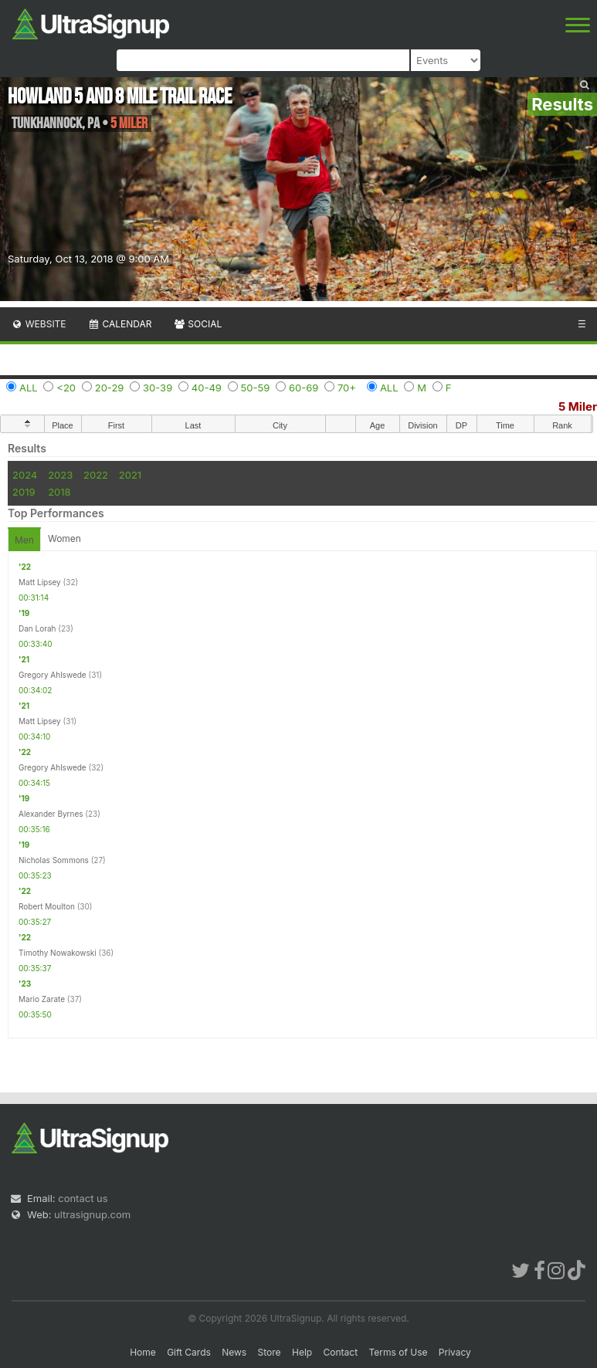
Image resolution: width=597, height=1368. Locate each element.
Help (302, 1352)
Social (197, 324)
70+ (347, 387)
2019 (23, 492)
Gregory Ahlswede (52, 674)
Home (143, 1352)
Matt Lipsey (40, 582)
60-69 (303, 387)
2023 (60, 475)
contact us (82, 1198)
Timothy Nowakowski (58, 952)
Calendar (120, 324)
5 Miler (577, 406)
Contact (341, 1352)
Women (64, 538)
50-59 (255, 387)
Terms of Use (397, 1352)
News (234, 1352)
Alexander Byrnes (51, 813)
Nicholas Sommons (54, 860)
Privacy (455, 1352)
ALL (28, 387)
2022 (95, 475)
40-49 (207, 387)
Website (38, 324)
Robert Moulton (47, 906)
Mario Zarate (42, 999)
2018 (59, 492)
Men (24, 540)
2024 (24, 475)
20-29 (109, 387)
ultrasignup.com (92, 1214)
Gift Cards (189, 1352)
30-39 (157, 387)
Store (269, 1352)
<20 (66, 387)
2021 (130, 475)
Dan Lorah (37, 628)
